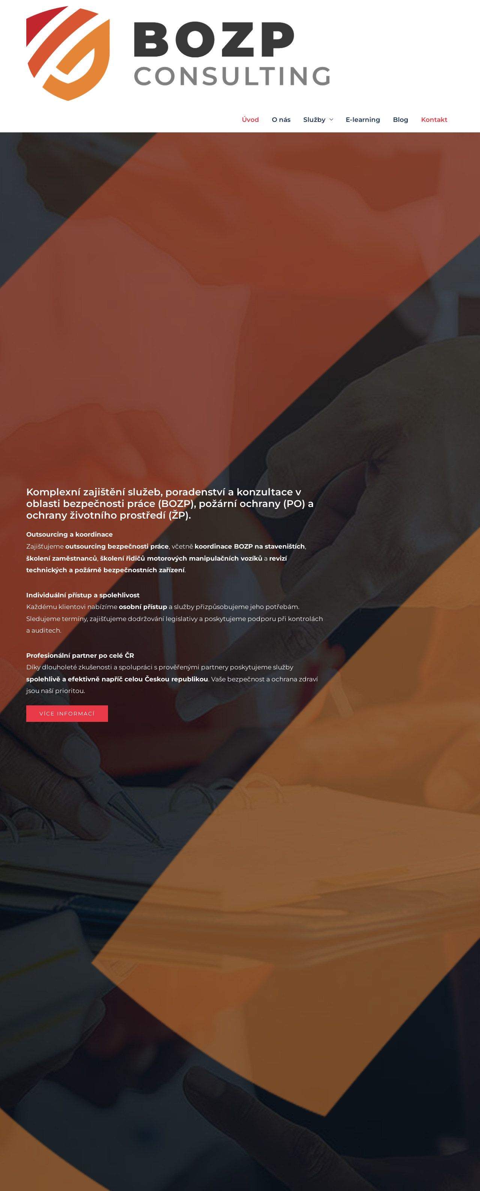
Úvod (250, 17)
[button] (69, 713)
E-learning (363, 17)
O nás (281, 17)
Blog (400, 17)
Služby (314, 17)
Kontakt (434, 17)
